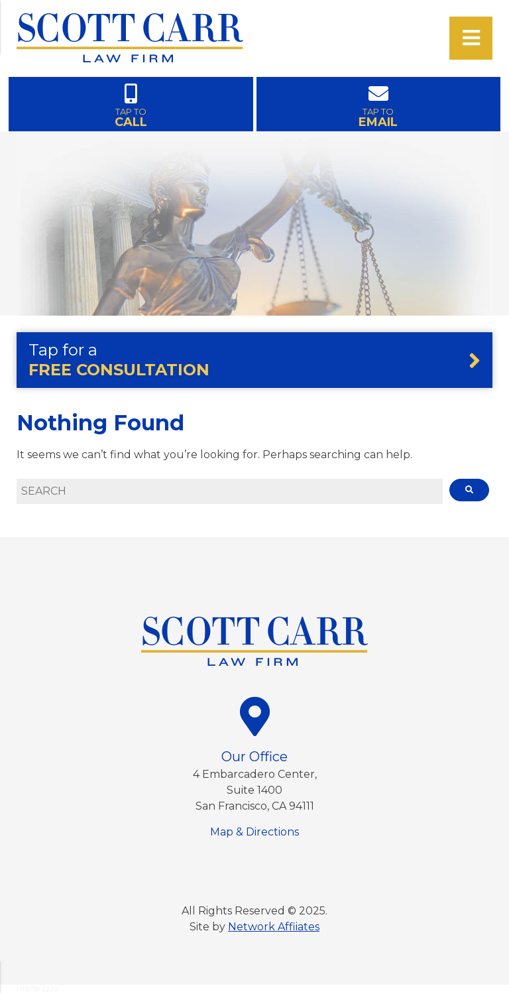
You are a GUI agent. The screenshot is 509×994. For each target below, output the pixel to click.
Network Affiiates (273, 926)
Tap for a (118, 359)
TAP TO (131, 104)
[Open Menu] (470, 38)
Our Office (254, 757)
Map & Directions (254, 832)
